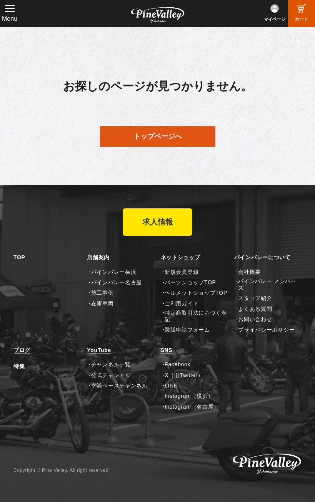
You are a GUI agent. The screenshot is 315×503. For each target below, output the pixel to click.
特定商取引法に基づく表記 (196, 317)
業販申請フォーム (187, 331)
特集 (19, 367)
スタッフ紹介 (255, 299)
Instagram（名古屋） (192, 407)
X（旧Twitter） (184, 376)
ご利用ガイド (181, 304)
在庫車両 (102, 304)
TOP (19, 258)
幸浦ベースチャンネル (119, 386)
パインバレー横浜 (114, 273)
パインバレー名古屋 (116, 283)
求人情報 (157, 222)
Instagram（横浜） (189, 397)
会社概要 (249, 273)
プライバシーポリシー (266, 331)
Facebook (177, 365)
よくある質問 (255, 310)
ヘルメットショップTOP (196, 294)
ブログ (21, 351)
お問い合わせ (255, 320)
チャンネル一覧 (111, 365)
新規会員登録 (181, 273)
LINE (171, 386)
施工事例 (102, 294)
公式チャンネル (111, 376)
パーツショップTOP (190, 283)
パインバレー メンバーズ (267, 285)
